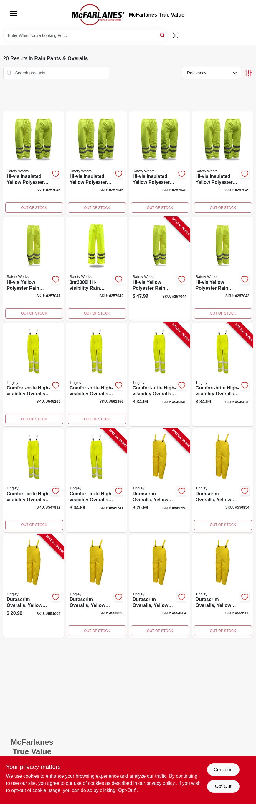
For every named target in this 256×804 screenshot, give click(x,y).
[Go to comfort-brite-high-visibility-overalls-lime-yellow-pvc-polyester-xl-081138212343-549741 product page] (96, 480)
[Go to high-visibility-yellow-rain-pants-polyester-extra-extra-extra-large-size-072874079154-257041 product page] (33, 269)
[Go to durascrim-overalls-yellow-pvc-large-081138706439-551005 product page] (33, 586)
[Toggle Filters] (248, 73)
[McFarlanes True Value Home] (98, 14)
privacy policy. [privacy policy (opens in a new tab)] (161, 783)
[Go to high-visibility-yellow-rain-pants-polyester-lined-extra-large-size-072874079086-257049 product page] (222, 163)
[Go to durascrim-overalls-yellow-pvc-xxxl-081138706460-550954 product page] (222, 480)
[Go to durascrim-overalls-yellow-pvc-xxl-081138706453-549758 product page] (159, 480)
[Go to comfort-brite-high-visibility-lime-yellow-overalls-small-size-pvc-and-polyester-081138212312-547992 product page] (33, 480)
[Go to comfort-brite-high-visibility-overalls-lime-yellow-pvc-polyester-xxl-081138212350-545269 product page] (33, 375)
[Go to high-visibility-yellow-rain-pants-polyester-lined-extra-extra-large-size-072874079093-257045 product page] (33, 163)
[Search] (162, 35)
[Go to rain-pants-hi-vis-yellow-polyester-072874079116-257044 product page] (159, 269)
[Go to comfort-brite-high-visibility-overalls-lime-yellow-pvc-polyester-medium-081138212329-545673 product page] (222, 375)
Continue (223, 769)
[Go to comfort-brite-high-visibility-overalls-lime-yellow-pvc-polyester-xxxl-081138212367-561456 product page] (96, 375)
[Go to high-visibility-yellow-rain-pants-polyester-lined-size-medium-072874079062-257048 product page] (159, 163)
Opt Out (223, 786)
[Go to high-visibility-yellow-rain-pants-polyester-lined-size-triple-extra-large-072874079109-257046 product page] (96, 163)
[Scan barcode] (176, 35)
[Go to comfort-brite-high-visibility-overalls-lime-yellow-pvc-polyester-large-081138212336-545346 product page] (159, 375)
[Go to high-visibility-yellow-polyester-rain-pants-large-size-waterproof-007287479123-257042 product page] (96, 269)
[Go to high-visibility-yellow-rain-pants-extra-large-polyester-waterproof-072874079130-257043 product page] (222, 269)
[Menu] (13, 13)
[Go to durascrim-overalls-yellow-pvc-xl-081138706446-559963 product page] (222, 586)
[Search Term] (85, 35)
